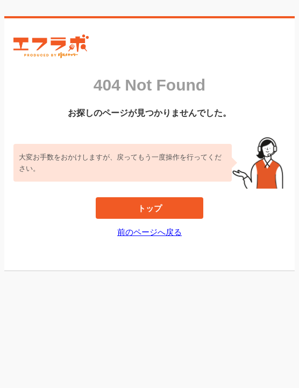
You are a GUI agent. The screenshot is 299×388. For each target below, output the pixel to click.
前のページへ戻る (149, 232)
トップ (150, 208)
